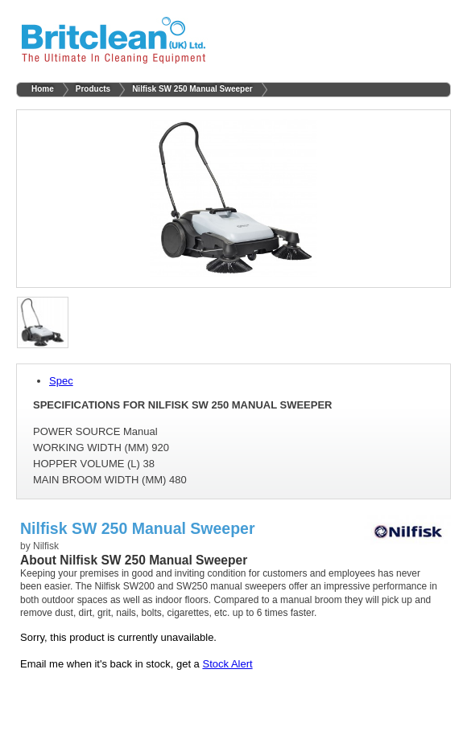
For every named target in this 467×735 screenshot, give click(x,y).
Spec (61, 381)
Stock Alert (227, 664)
